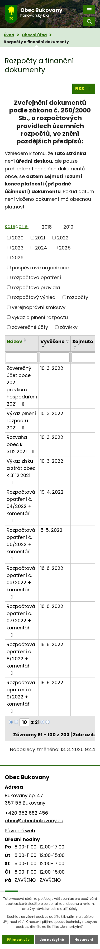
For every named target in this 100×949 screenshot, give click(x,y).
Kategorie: (16, 226)
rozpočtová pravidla (36, 287)
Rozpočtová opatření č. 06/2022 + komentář (21, 582)
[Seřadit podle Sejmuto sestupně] (75, 348)
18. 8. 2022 (51, 644)
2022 (63, 237)
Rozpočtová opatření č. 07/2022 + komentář (21, 620)
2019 (68, 226)
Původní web (20, 830)
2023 (17, 247)
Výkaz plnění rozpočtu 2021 (21, 420)
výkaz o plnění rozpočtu (40, 317)
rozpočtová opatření (36, 277)
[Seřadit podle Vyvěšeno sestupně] (43, 348)
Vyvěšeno (54, 341)
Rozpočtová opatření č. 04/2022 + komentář (21, 506)
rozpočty (77, 297)
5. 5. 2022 (51, 530)
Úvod (9, 35)
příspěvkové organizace (40, 267)
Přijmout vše (18, 939)
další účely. (69, 908)
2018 (47, 226)
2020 (17, 237)
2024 (41, 247)
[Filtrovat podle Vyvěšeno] (55, 357)
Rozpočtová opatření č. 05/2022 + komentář (21, 544)
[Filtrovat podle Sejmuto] (84, 357)
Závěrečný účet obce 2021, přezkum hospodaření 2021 (22, 386)
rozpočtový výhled (33, 297)
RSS (84, 88)
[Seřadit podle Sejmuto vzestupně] (75, 346)
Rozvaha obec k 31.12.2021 (21, 444)
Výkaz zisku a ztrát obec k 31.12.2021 (21, 471)
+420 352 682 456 (26, 813)
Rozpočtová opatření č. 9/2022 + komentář (21, 696)
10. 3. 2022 (51, 368)
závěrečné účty (30, 327)
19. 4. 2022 (52, 492)
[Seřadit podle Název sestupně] (25, 341)
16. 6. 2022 (51, 568)
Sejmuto (84, 341)
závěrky (69, 327)
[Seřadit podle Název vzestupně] (25, 339)
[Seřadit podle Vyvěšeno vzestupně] (43, 346)
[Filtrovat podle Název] (22, 357)
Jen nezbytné (52, 939)
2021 (40, 237)
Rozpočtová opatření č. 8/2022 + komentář (21, 658)
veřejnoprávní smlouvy (38, 307)
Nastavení (83, 939)
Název (14, 341)
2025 (65, 247)
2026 (17, 257)
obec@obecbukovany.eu (34, 820)
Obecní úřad (34, 35)
